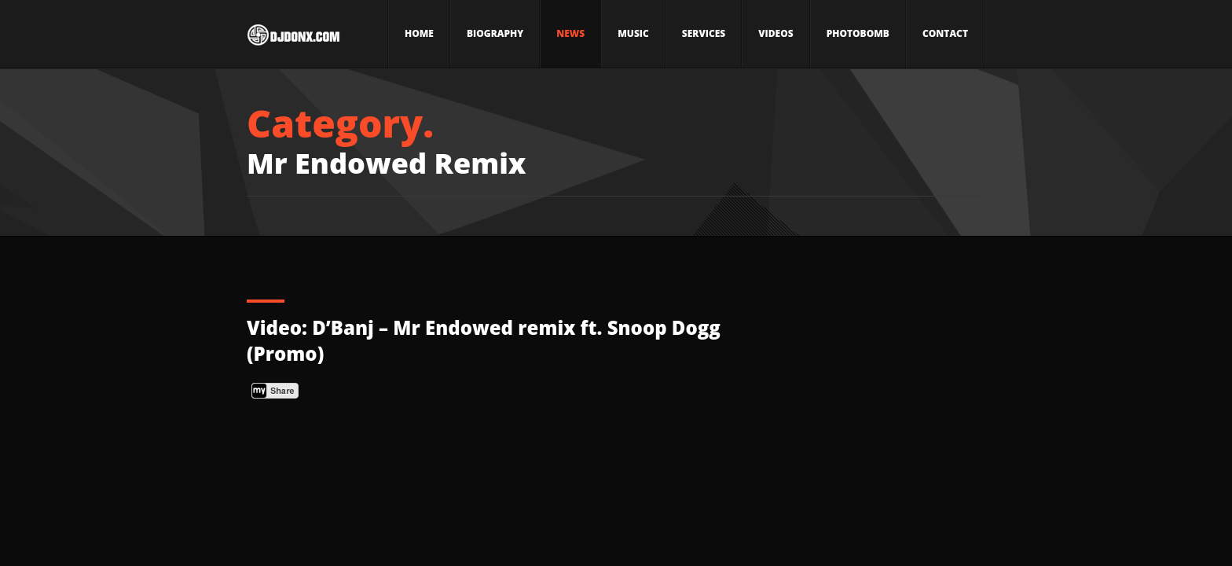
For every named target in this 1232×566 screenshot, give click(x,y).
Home (419, 33)
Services (703, 33)
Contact (945, 33)
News (570, 33)
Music (633, 33)
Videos (775, 33)
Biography (495, 33)
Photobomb (858, 33)
